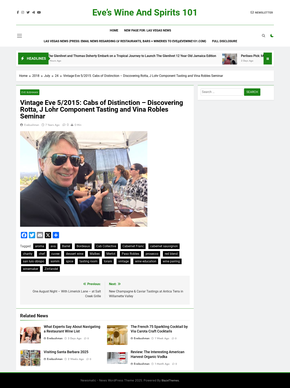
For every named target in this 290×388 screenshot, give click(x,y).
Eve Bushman (29, 92)
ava (53, 246)
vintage (123, 261)
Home (114, 30)
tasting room (88, 261)
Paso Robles (130, 254)
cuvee (55, 254)
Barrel (66, 246)
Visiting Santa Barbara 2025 (66, 352)
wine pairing (171, 261)
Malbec (95, 254)
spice (69, 261)
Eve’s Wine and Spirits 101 (145, 12)
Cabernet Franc (133, 246)
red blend (171, 254)
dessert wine (74, 254)
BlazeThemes (170, 380)
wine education (145, 261)
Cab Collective (106, 246)
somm (55, 261)
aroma (39, 246)
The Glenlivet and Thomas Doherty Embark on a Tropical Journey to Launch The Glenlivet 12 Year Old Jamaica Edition (137, 56)
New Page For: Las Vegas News (147, 30)
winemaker (30, 269)
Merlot (110, 254)
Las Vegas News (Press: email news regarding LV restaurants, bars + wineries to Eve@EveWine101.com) (125, 41)
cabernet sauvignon (164, 246)
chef (42, 254)
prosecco (152, 254)
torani (108, 261)
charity (27, 254)
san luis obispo (33, 261)
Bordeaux (83, 246)
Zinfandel (51, 269)
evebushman (31, 125)
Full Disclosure (224, 41)
